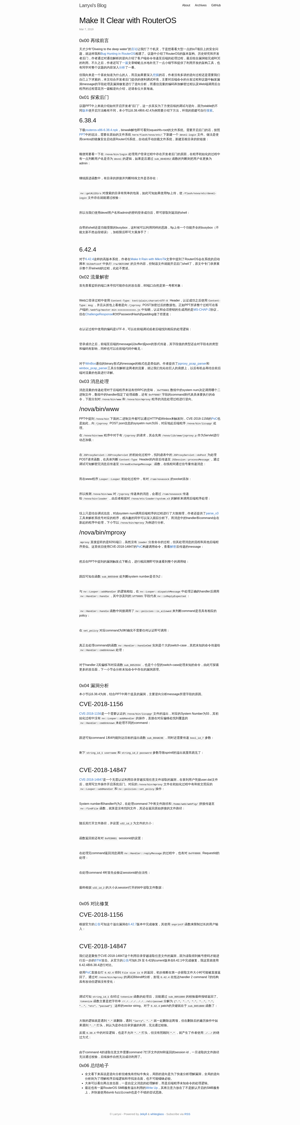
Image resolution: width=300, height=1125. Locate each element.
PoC (214, 418)
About (186, 5)
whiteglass (157, 1114)
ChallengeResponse (99, 314)
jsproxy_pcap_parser (192, 363)
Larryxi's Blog (92, 5)
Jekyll (143, 1114)
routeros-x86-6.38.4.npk (101, 130)
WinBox (90, 363)
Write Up (152, 1087)
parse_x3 (212, 513)
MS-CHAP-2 (201, 309)
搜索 (209, 110)
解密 (173, 546)
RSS (187, 1114)
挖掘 (156, 75)
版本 (85, 110)
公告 (98, 924)
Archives (200, 5)
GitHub (216, 5)
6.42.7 (132, 924)
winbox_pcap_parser (93, 368)
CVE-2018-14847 (91, 779)
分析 (122, 67)
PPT (82, 134)
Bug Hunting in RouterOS (118, 53)
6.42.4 (89, 259)
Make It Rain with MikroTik (148, 259)
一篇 (125, 62)
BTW (98, 960)
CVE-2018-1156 (90, 713)
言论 (134, 49)
